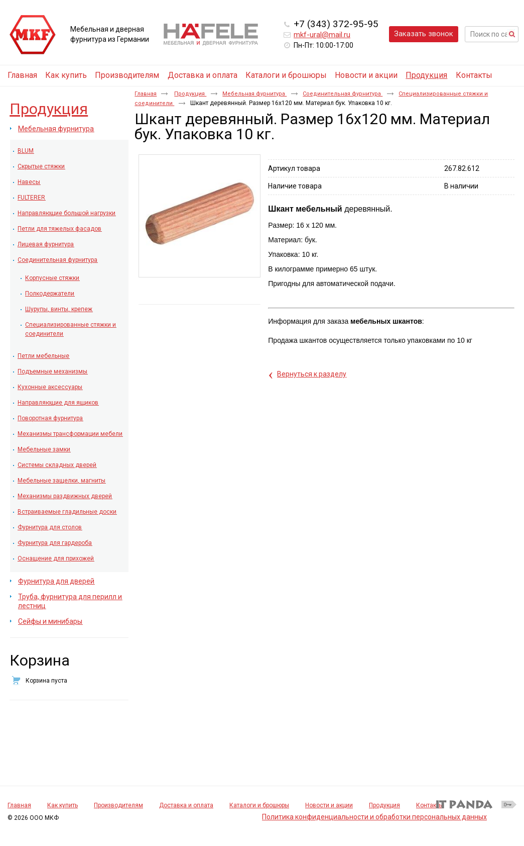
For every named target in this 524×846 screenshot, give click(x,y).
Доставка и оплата (186, 805)
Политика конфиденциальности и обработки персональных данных (374, 817)
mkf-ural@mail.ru (322, 34)
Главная (146, 93)
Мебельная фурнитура (254, 93)
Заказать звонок (423, 33)
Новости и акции (329, 805)
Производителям (118, 805)
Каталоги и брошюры (259, 805)
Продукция (426, 75)
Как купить (62, 805)
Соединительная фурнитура (342, 93)
